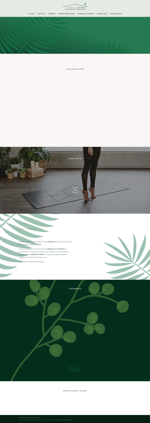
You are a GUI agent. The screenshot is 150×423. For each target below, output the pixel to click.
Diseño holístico (67, 420)
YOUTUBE (37, 418)
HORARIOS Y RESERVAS (86, 14)
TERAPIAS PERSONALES (66, 14)
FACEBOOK (30, 418)
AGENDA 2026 (102, 14)
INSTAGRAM (22, 418)
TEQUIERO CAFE (116, 14)
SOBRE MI (51, 14)
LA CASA (31, 14)
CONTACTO (41, 14)
